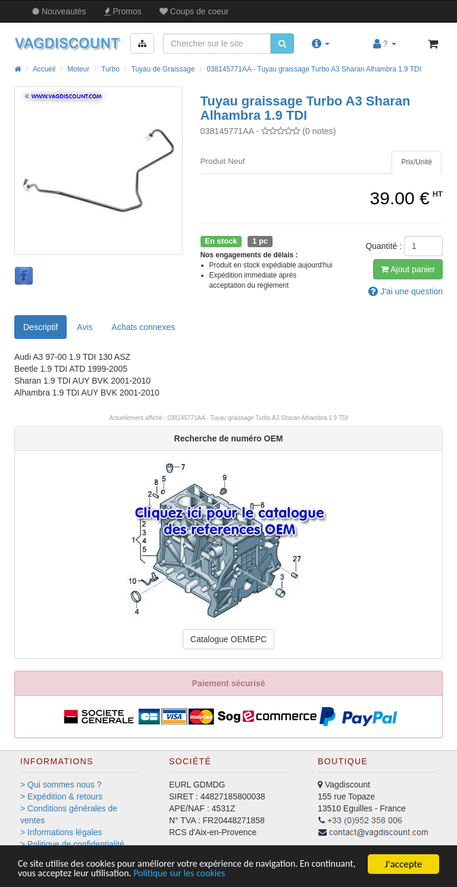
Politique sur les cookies (239, 873)
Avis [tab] (84, 327)
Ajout (408, 269)
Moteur (78, 69)
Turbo (110, 69)
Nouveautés (59, 11)
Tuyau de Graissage (163, 69)
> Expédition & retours (61, 796)
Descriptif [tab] (40, 327)
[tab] (417, 162)
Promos (123, 11)
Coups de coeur (194, 11)
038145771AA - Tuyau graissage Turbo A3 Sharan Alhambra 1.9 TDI (313, 69)
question (405, 291)
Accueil (44, 69)
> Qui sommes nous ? (61, 784)
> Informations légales (61, 832)
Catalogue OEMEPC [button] (228, 639)
